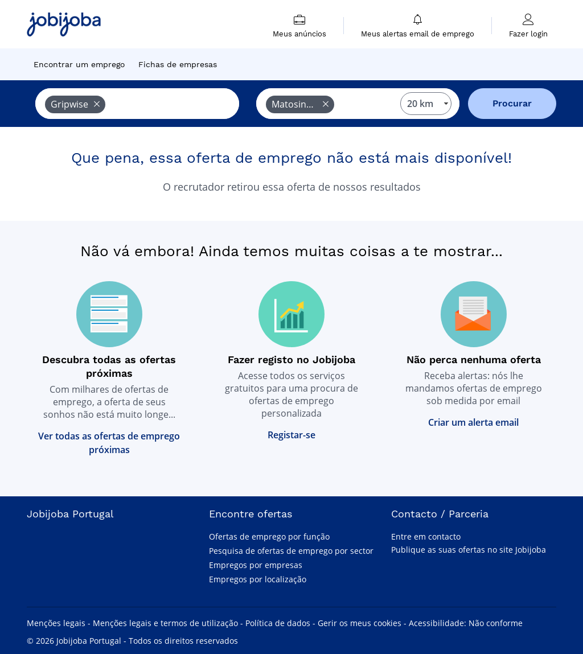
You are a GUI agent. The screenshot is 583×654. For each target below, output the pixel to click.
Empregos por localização (257, 579)
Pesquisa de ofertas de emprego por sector (291, 550)
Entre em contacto (426, 536)
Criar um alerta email (473, 422)
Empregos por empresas (255, 565)
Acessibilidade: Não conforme (466, 623)
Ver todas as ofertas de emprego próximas (109, 443)
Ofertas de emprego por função (269, 536)
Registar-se (291, 435)
